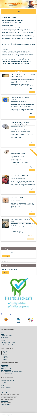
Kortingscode (6, 357)
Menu (19, 12)
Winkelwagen (6, 256)
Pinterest (5, 354)
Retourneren (4, 339)
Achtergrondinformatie (6, 404)
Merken (2, 385)
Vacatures (5, 359)
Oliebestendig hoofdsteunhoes (20, 176)
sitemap (24, 413)
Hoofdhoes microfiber (18, 151)
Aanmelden (5, 272)
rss (27, 413)
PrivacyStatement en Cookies (8, 342)
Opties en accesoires (6, 368)
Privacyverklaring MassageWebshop (9, 344)
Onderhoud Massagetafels (7, 392)
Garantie (3, 340)
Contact (2, 334)
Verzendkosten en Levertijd (7, 380)
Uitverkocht (30, 239)
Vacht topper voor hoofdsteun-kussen (21, 220)
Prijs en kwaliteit (4, 365)
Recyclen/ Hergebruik (6, 387)
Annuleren (9, 339)
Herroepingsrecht (5, 337)
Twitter (4, 352)
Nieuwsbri (5, 356)
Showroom (3, 382)
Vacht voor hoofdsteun (18, 198)
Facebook (5, 351)
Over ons (3, 332)
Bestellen (32, 92)
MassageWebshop (6, 314)
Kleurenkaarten (4, 401)
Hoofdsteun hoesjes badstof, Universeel (20, 98)
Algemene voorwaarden (6, 335)
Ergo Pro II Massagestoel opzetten (9, 396)
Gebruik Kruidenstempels (7, 383)
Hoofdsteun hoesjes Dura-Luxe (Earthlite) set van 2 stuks (20, 123)
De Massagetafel (5, 366)
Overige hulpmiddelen (6, 370)
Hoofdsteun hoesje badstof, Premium (23, 74)
